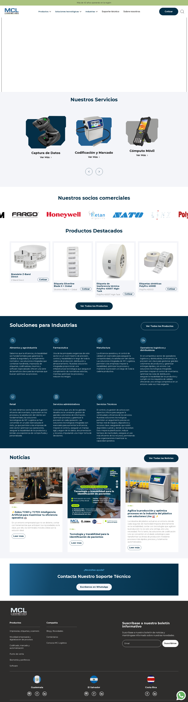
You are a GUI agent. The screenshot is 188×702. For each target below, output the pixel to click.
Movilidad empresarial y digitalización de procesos (21, 638)
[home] (11, 11)
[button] (44, 11)
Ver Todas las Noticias (161, 458)
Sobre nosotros (131, 11)
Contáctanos (52, 637)
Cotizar (169, 11)
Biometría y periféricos (20, 660)
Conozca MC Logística (56, 643)
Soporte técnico (110, 11)
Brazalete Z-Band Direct (21, 275)
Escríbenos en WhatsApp (94, 587)
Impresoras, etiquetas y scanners (24, 631)
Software (14, 666)
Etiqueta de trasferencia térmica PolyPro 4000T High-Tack (108, 287)
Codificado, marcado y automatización (20, 646)
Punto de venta (17, 654)
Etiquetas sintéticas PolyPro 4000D (150, 284)
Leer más (18, 536)
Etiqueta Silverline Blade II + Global (64, 284)
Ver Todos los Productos (94, 306)
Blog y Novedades (54, 631)
